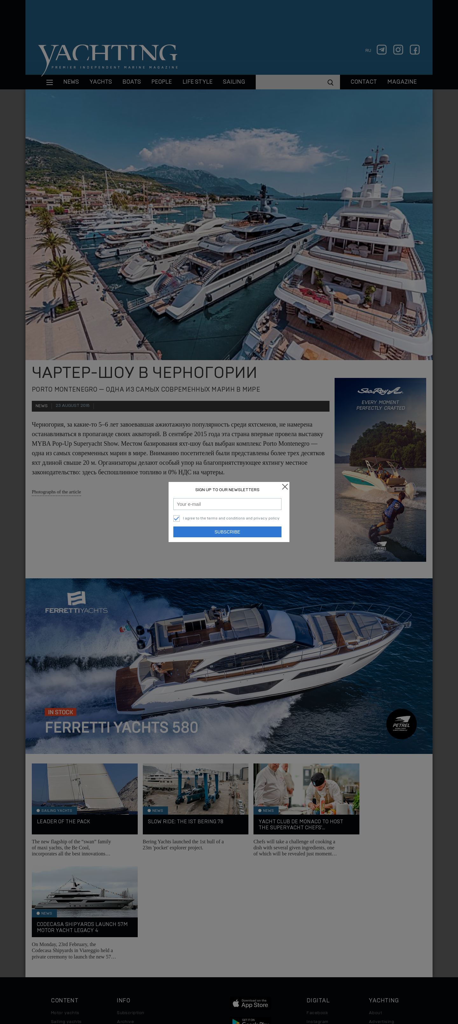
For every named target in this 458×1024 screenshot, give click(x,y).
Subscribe (227, 531)
